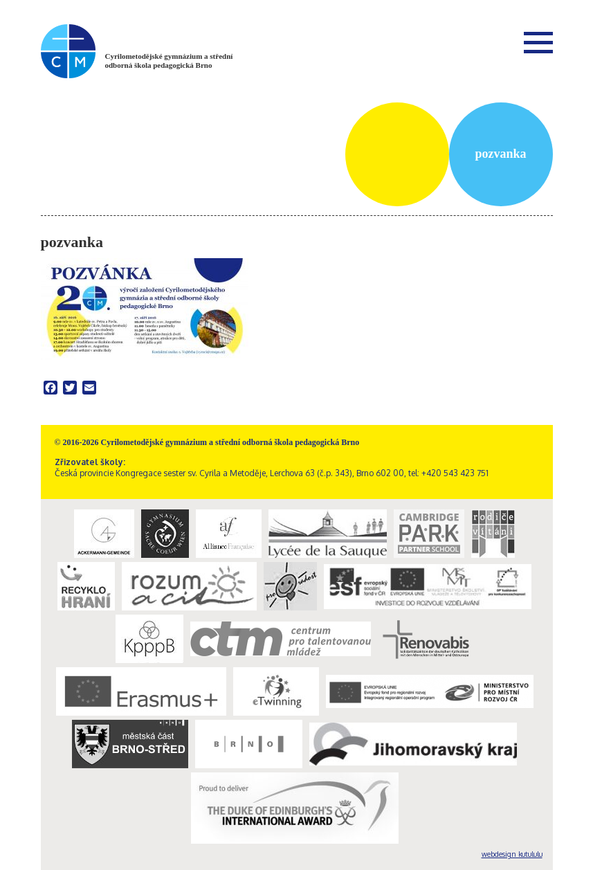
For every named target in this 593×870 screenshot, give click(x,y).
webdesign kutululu (512, 854)
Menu (538, 42)
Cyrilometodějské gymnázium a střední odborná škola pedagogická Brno (169, 60)
